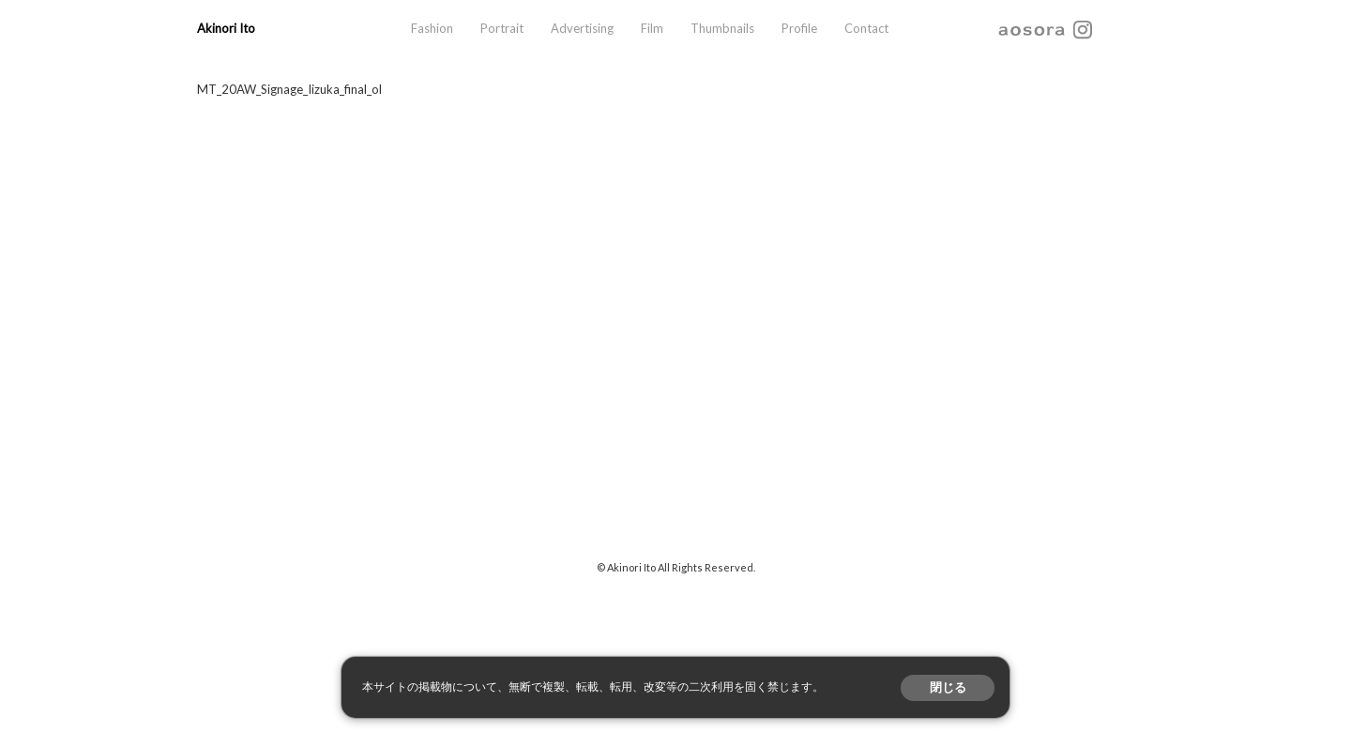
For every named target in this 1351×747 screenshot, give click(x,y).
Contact (866, 28)
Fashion (432, 28)
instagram (1083, 28)
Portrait (502, 28)
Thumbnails (722, 28)
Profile (799, 28)
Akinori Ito (226, 28)
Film (652, 28)
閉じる (948, 687)
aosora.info (1032, 28)
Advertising (582, 28)
